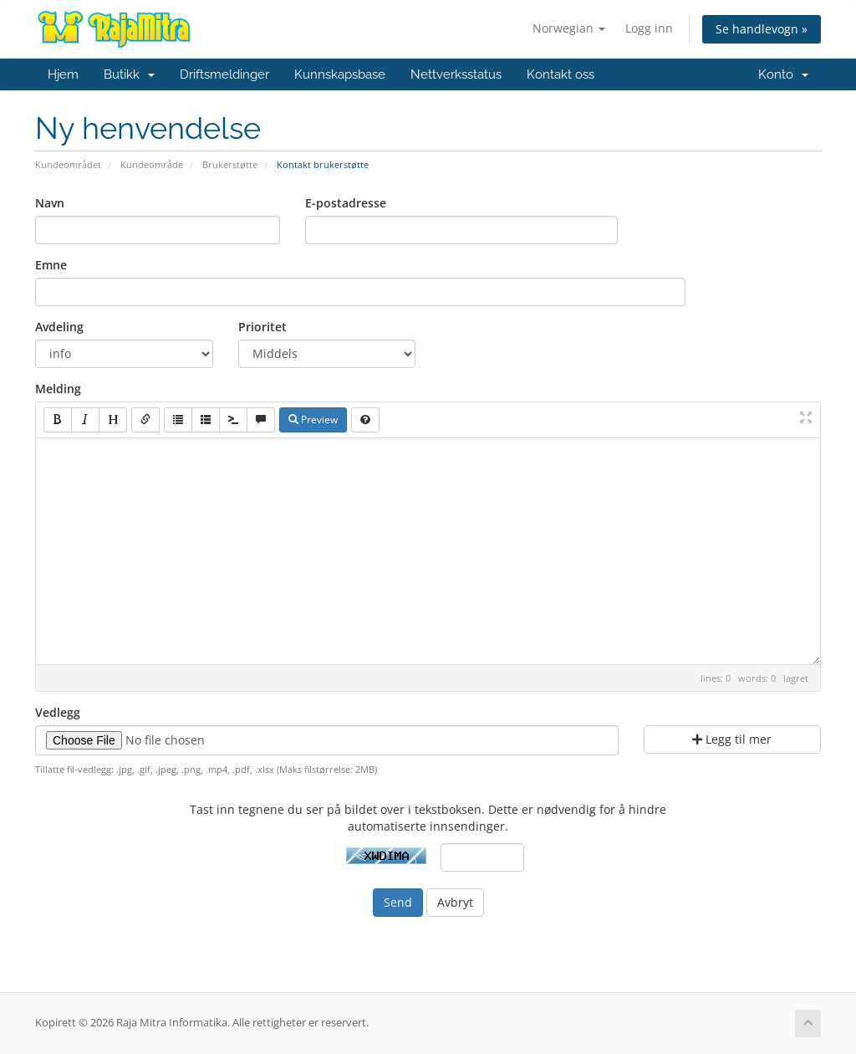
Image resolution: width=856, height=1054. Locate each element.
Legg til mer (732, 739)
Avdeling (59, 327)
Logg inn (649, 28)
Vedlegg (57, 712)
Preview (313, 419)
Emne (51, 265)
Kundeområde (151, 164)
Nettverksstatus (456, 74)
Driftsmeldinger (224, 74)
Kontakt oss (560, 74)
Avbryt (455, 902)
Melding (58, 389)
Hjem (63, 74)
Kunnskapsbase (339, 74)
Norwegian (568, 28)
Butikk (129, 74)
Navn (49, 203)
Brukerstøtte (229, 164)
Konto (783, 74)
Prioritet (262, 327)
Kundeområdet (68, 164)
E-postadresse (345, 203)
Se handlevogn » (762, 29)
